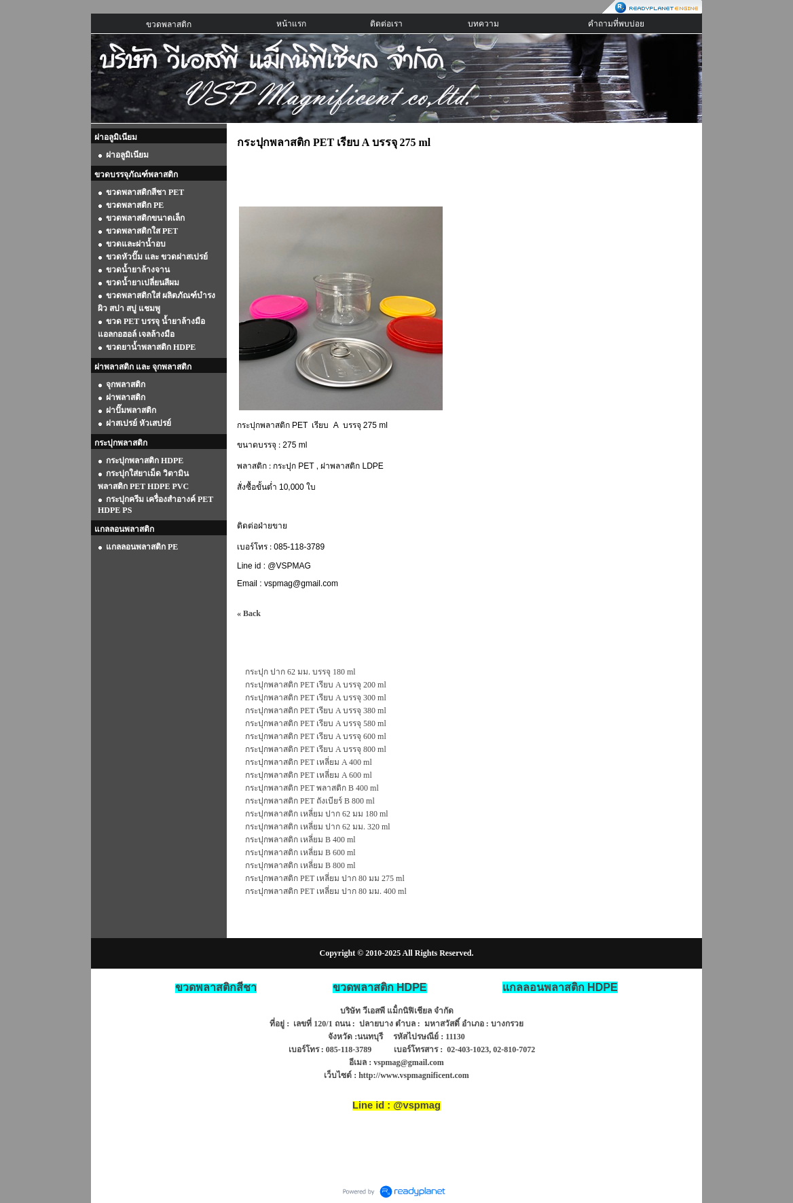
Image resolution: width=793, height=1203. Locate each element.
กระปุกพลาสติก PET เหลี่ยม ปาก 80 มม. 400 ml (326, 891)
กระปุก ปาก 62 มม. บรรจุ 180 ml (300, 672)
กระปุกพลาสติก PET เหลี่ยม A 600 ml (308, 775)
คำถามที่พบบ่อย (616, 24)
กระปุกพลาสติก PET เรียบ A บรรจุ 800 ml (315, 749)
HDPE (560, 987)
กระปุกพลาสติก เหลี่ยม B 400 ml (300, 839)
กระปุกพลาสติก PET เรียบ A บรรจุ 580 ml (315, 723)
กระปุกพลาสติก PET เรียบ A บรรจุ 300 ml (315, 697)
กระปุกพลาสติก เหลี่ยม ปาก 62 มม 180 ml (316, 814)
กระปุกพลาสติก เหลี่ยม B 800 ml (300, 865)
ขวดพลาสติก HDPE (380, 987)
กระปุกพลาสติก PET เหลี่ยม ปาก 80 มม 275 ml (325, 878)
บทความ (483, 24)
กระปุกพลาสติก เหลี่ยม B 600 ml (300, 852)
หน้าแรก (291, 24)
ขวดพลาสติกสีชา (216, 987)
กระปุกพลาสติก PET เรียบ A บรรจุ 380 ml (315, 710)
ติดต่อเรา (386, 24)
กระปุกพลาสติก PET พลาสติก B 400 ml (312, 788)
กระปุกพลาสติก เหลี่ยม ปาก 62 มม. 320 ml (317, 826)
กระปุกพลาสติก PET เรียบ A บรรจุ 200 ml (315, 684)
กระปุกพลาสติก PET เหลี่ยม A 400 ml (308, 762)
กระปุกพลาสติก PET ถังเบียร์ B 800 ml (310, 801)
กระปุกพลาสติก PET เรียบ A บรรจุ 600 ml (315, 736)
